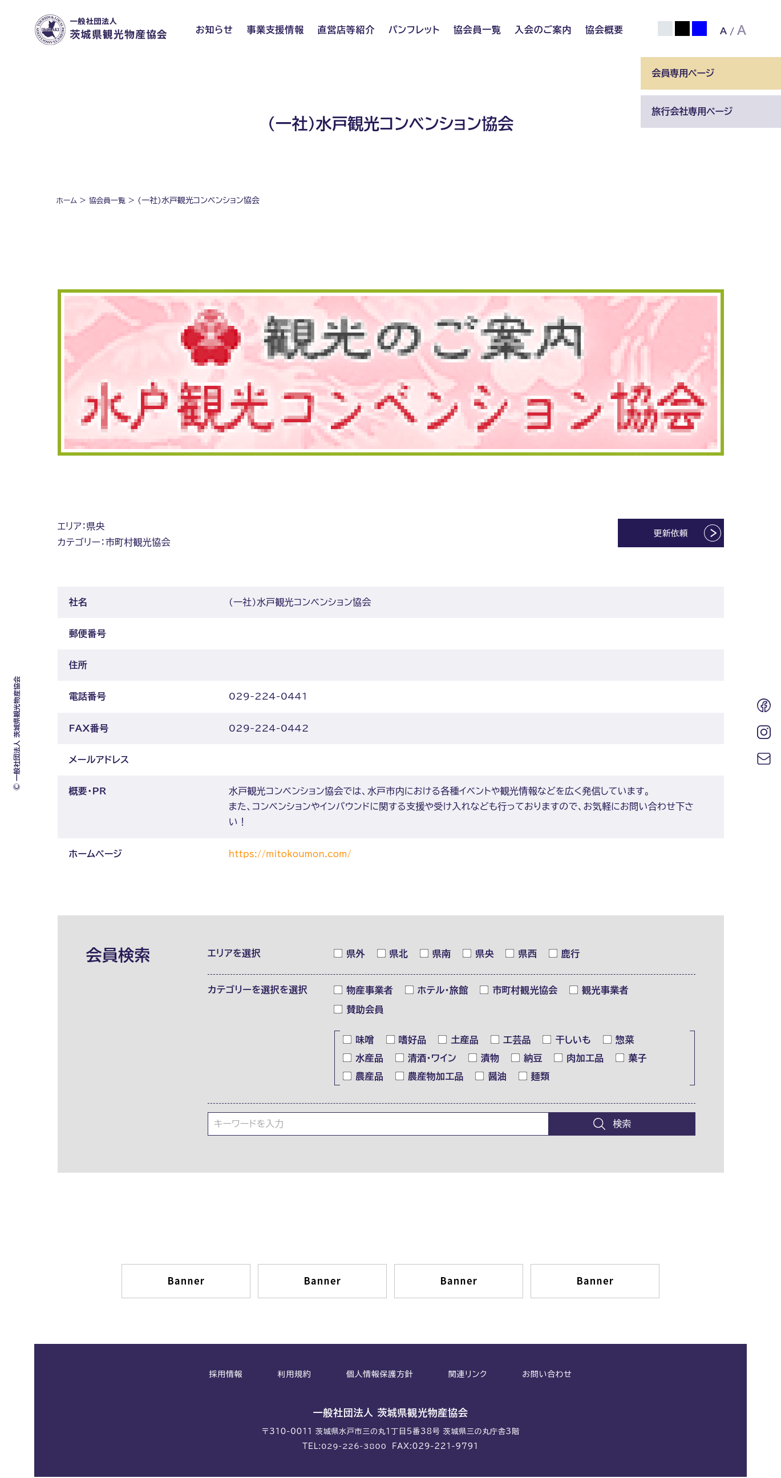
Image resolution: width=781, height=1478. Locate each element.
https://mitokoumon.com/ (295, 854)
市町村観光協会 (518, 991)
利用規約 (294, 1375)
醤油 (491, 1077)
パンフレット (414, 29)
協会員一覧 (477, 29)
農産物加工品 (430, 1077)
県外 (349, 954)
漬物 (484, 1059)
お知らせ (214, 29)
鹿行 (564, 954)
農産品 (363, 1077)
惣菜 (619, 1040)
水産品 (363, 1059)
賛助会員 (358, 1010)
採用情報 (225, 1375)
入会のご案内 (543, 29)
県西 (521, 954)
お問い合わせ (547, 1375)
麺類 (534, 1077)
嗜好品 (407, 1040)
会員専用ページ (682, 73)
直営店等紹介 (346, 29)
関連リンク (467, 1375)
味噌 (358, 1040)
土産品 (459, 1040)
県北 (393, 954)
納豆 (527, 1059)
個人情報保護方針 (380, 1375)
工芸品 (511, 1040)
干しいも (567, 1040)
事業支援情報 (275, 29)
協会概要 (604, 29)
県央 (478, 954)
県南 (435, 954)
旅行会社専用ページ (692, 111)
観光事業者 (599, 991)
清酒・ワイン (426, 1059)
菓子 (631, 1059)
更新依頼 (660, 534)
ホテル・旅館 (437, 991)
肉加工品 (579, 1059)
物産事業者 (363, 991)
